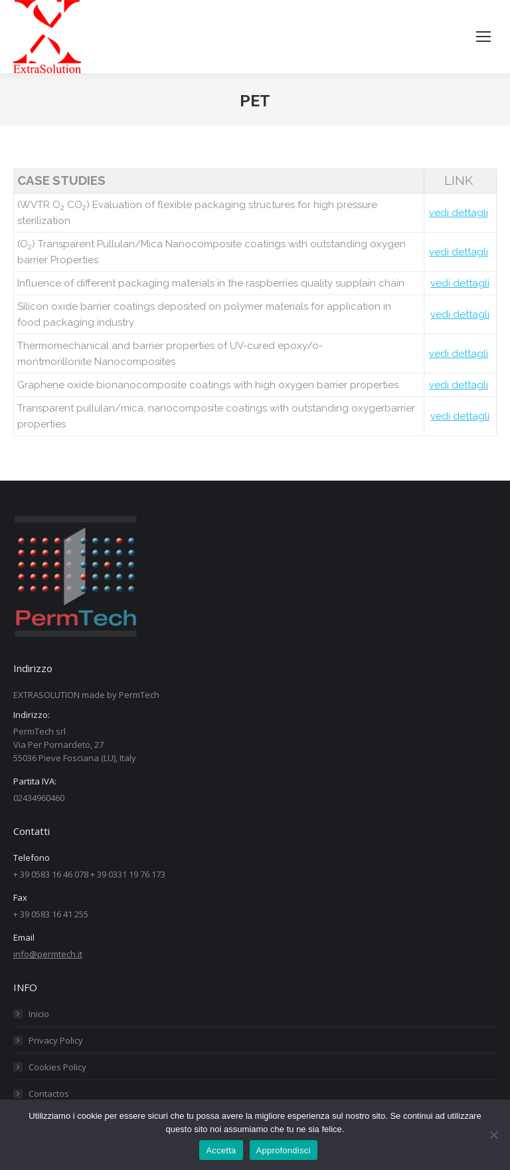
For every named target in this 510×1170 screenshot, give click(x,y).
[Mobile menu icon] (483, 36)
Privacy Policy (56, 1040)
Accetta (221, 1150)
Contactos (49, 1094)
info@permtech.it (47, 954)
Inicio (39, 1014)
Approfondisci (283, 1150)
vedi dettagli (458, 213)
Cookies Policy (57, 1067)
